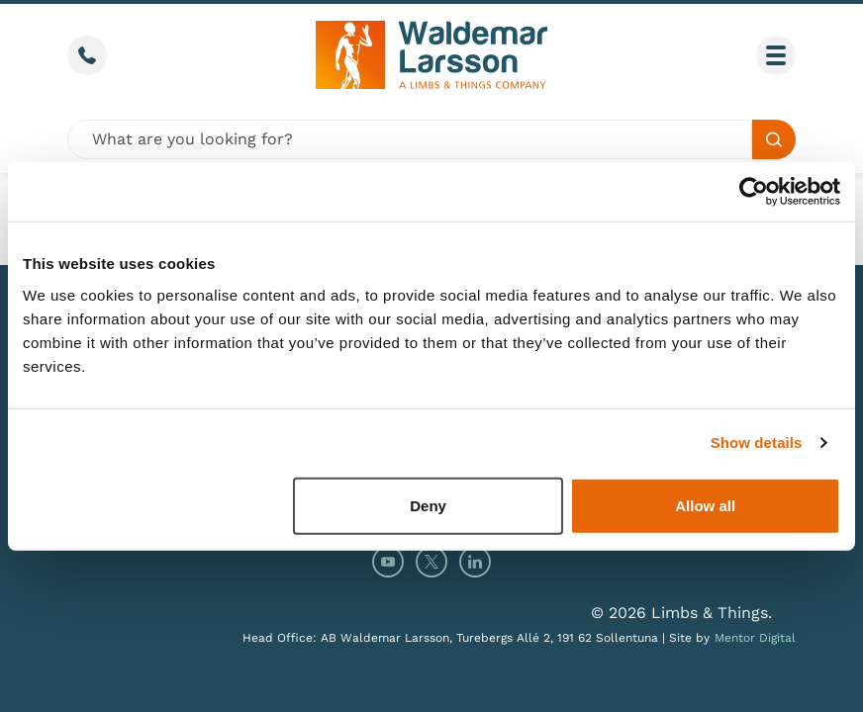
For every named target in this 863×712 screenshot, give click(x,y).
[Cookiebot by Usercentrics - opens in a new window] (753, 192)
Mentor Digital (755, 638)
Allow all (705, 504)
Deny (428, 504)
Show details (757, 442)
